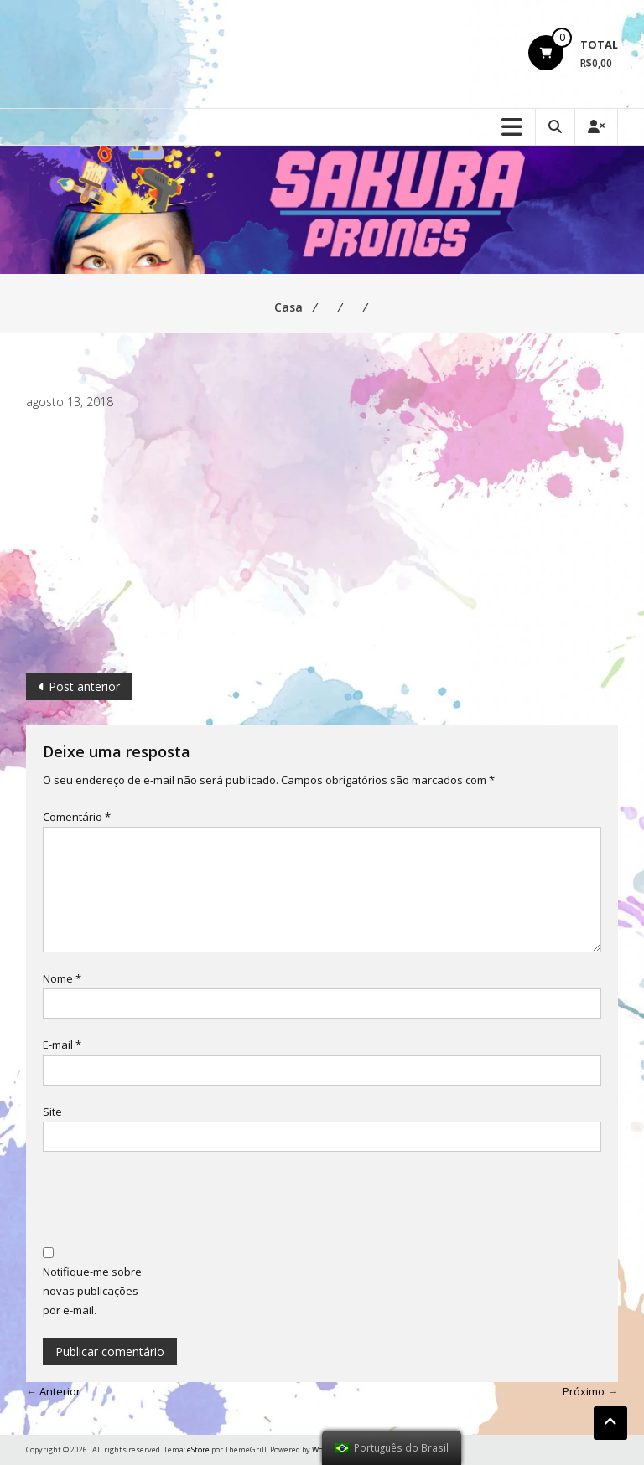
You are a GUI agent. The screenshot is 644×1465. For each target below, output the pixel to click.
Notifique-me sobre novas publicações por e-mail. (92, 1291)
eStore (198, 1449)
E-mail (62, 1044)
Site (52, 1111)
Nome (62, 978)
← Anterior (53, 1391)
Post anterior (84, 686)
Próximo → (590, 1391)
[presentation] (170, 1201)
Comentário (77, 816)
